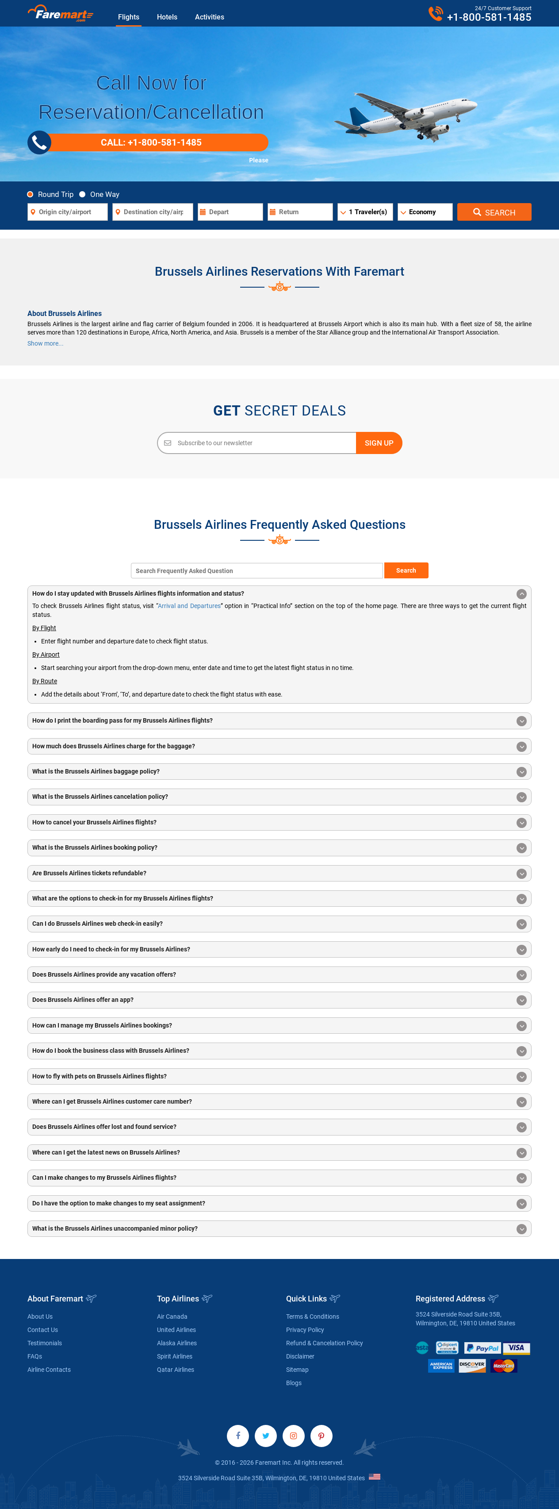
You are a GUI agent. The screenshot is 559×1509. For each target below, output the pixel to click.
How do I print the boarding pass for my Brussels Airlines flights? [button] (279, 721)
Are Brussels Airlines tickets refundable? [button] (279, 874)
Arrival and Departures (189, 605)
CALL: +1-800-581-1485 (118, 142)
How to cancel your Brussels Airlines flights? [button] (279, 823)
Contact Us (42, 1329)
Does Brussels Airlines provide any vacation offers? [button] (279, 975)
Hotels (167, 17)
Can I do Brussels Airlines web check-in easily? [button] (279, 924)
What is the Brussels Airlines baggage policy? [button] (279, 772)
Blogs (294, 1382)
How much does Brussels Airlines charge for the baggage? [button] (279, 747)
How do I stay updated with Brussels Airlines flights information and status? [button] (279, 594)
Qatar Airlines (175, 1369)
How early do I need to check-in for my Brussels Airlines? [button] (279, 950)
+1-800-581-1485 (489, 17)
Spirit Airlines (174, 1356)
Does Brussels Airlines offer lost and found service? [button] (279, 1127)
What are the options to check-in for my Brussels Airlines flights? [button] (279, 899)
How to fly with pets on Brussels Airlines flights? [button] (279, 1077)
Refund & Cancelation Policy (324, 1343)
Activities (209, 17)
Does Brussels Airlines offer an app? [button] (279, 1000)
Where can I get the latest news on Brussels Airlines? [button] (279, 1153)
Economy (422, 212)
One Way (101, 194)
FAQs (34, 1356)
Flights (128, 17)
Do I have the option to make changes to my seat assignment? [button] (279, 1204)
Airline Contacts (49, 1369)
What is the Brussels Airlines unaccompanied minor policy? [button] (279, 1229)
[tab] (279, 593)
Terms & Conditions (312, 1316)
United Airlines (176, 1329)
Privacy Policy (305, 1329)
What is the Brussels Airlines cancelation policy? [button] (279, 797)
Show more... (45, 343)
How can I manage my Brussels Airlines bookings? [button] (279, 1026)
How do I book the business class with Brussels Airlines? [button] (279, 1051)
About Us (40, 1316)
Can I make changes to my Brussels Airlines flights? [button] (279, 1178)
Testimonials (44, 1343)
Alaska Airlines (177, 1343)
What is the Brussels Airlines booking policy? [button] (279, 848)
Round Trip (53, 194)
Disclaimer (300, 1356)
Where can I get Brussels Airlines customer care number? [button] (279, 1102)
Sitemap (297, 1369)
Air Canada (172, 1316)
